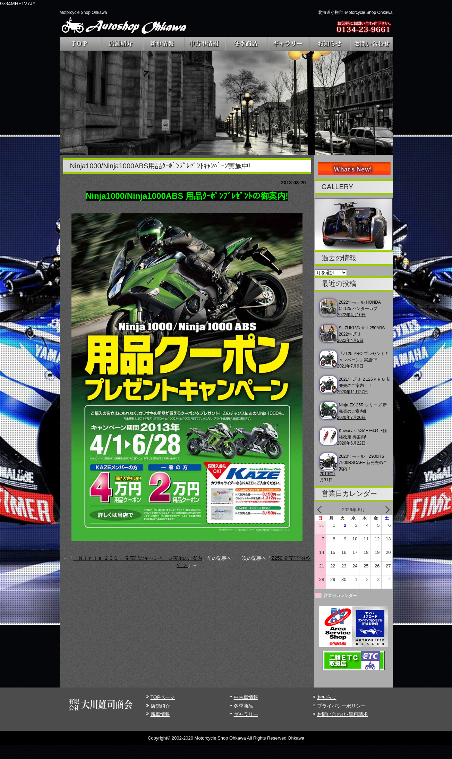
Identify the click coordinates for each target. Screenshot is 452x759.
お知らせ (326, 697)
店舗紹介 (160, 706)
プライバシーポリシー (341, 706)
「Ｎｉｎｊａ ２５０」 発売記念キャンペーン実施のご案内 (137, 558)
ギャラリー (246, 714)
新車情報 (160, 714)
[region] (226, 103)
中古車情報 (246, 697)
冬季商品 (243, 706)
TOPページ (163, 697)
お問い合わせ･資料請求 (342, 714)
